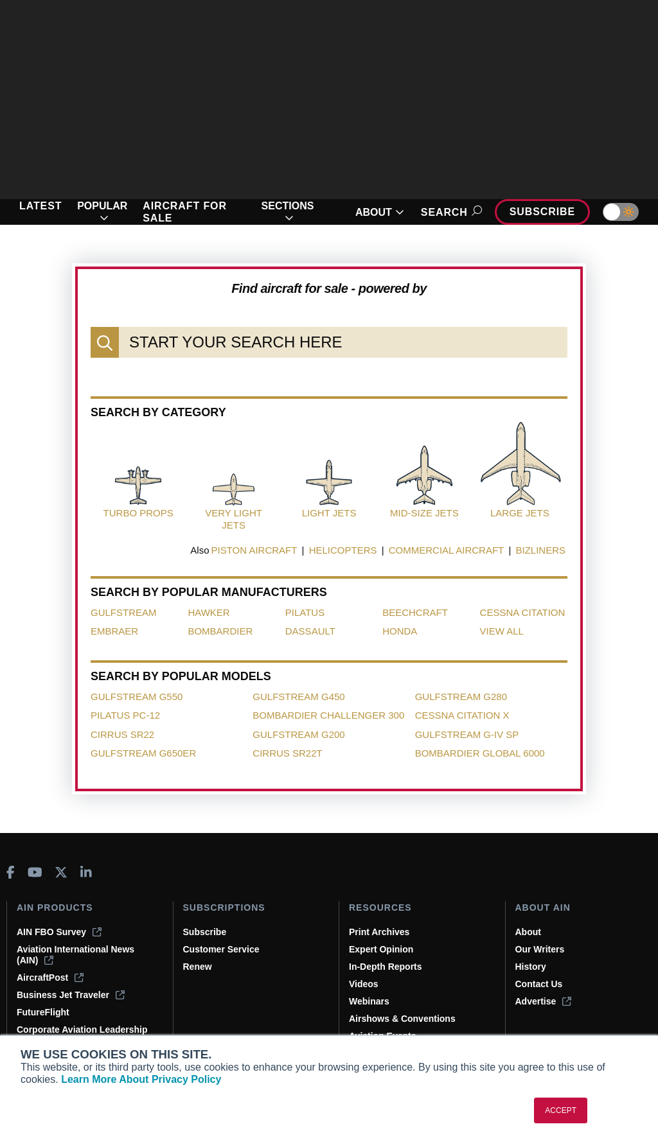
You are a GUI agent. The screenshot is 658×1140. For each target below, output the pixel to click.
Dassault (310, 631)
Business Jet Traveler (71, 995)
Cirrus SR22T (287, 753)
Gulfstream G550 (136, 696)
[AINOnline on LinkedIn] (86, 872)
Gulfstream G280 (461, 696)
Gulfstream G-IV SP (467, 734)
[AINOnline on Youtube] (35, 872)
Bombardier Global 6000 (480, 753)
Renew (197, 966)
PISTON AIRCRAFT (254, 550)
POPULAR (102, 212)
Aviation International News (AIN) (75, 954)
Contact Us (539, 984)
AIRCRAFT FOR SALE (185, 212)
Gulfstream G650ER (143, 753)
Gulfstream (124, 612)
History (530, 966)
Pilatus (305, 612)
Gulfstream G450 (298, 696)
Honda (399, 631)
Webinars (369, 1001)
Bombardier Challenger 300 (328, 715)
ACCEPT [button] (560, 1110)
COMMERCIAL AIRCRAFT (446, 550)
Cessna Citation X (462, 715)
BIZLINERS (540, 550)
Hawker (208, 612)
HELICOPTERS (343, 550)
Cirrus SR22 (122, 734)
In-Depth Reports (385, 966)
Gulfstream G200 (298, 734)
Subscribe (542, 211)
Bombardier (220, 631)
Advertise (543, 1001)
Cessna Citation (522, 612)
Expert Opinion (381, 949)
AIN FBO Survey (59, 932)
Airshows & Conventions (402, 1018)
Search (449, 212)
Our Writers (540, 949)
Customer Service (221, 949)
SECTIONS (288, 212)
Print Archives (379, 932)
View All (502, 631)
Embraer (114, 631)
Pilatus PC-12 (125, 715)
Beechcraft (415, 612)
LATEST (40, 205)
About (528, 932)
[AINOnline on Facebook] (10, 872)
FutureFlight (43, 1012)
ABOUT (379, 212)
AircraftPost (50, 977)
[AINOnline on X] (61, 872)
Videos (363, 984)
